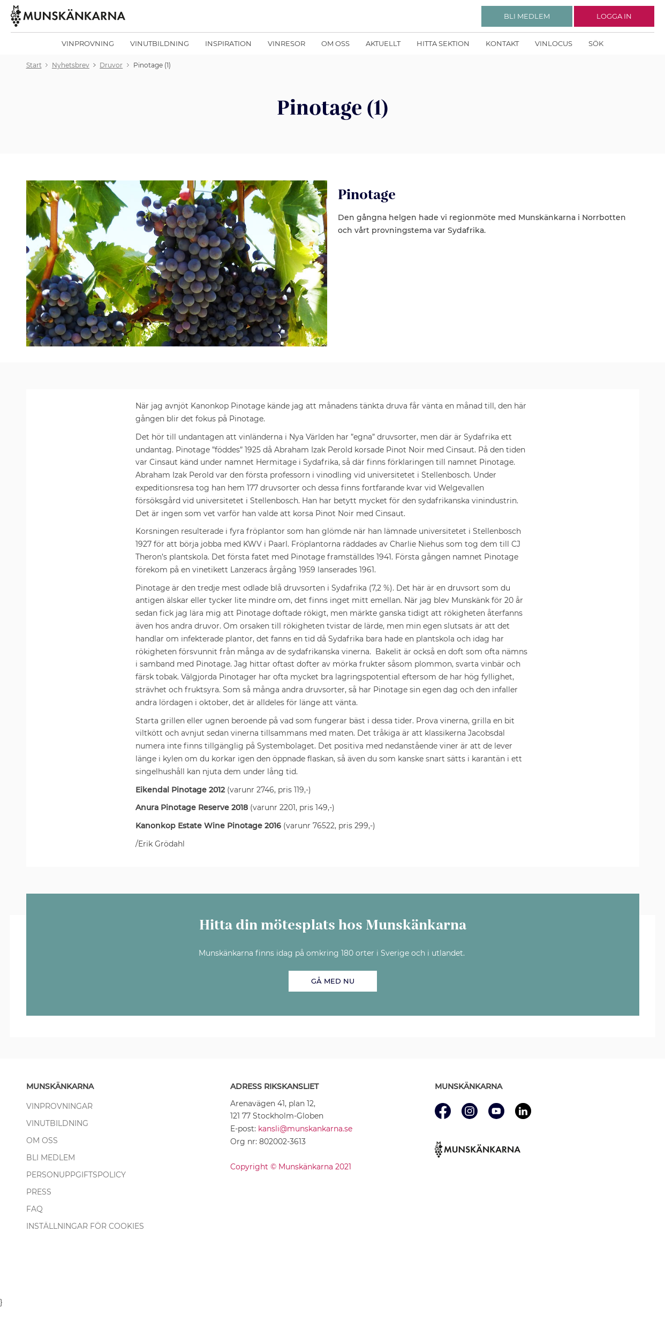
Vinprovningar (59, 1106)
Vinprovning (88, 43)
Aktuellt (383, 43)
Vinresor (286, 43)
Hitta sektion (443, 43)
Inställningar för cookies (85, 1226)
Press (38, 1192)
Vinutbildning (159, 43)
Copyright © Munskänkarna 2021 (290, 1167)
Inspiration (228, 43)
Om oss (335, 43)
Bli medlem (50, 1157)
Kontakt (502, 43)
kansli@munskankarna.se (305, 1128)
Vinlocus (553, 43)
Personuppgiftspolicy (76, 1175)
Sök (595, 43)
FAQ (34, 1209)
